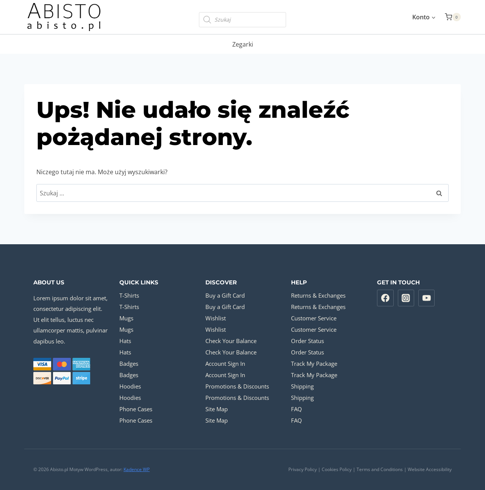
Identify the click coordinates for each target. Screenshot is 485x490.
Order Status (307, 341)
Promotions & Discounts (237, 386)
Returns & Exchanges (318, 295)
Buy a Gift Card (225, 295)
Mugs (126, 318)
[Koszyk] (453, 17)
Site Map (216, 409)
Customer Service (313, 318)
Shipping (302, 386)
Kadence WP (137, 469)
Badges (128, 363)
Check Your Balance (231, 341)
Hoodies (130, 386)
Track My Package (314, 363)
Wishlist (215, 318)
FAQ (296, 409)
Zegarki (242, 44)
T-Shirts (129, 295)
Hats (125, 341)
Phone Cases (135, 409)
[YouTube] (426, 298)
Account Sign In (225, 363)
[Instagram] (406, 298)
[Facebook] (385, 298)
